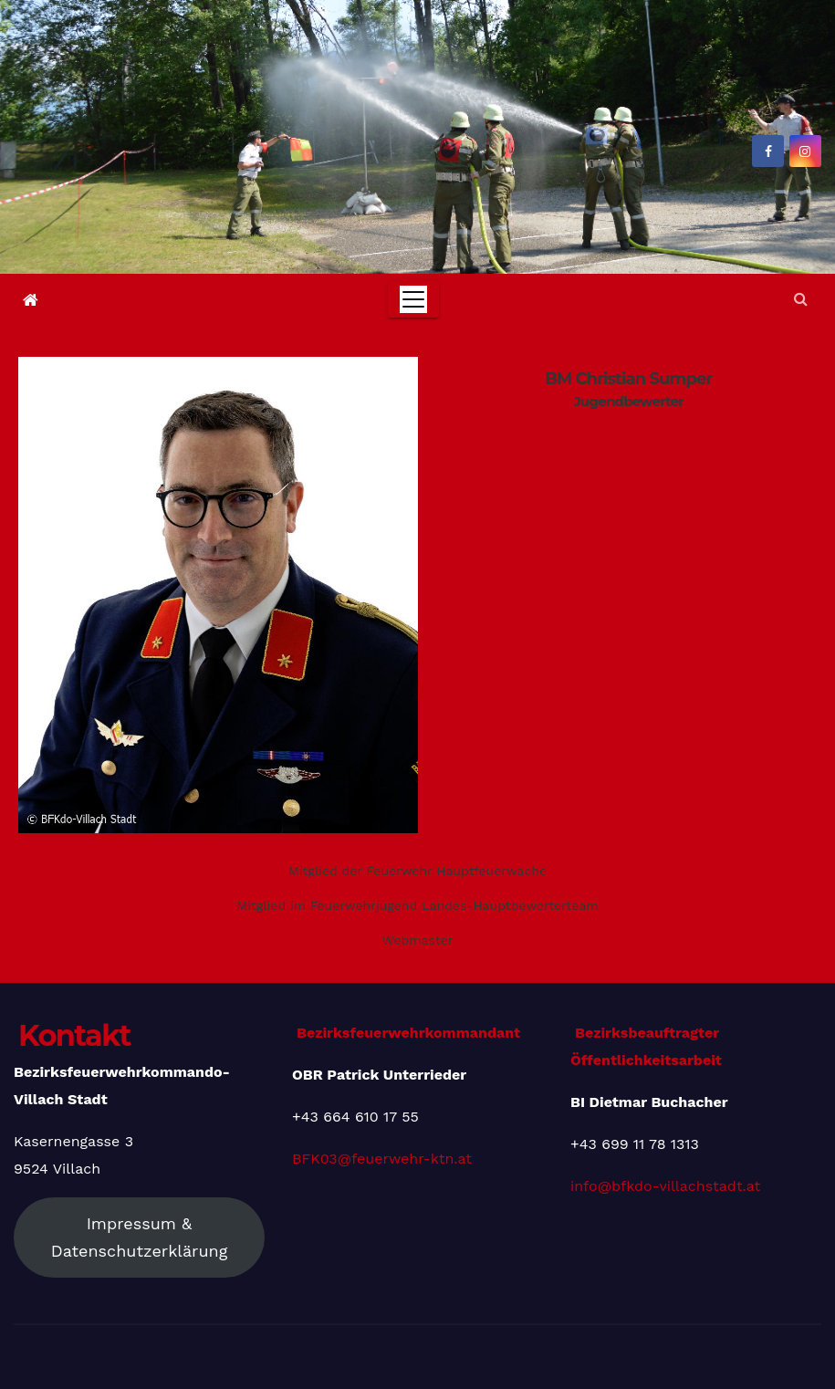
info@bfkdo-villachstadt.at (665, 1186)
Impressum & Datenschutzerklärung (139, 1237)
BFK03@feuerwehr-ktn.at (382, 1158)
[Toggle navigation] (413, 299)
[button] (800, 299)
